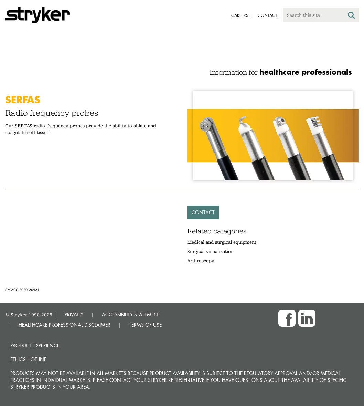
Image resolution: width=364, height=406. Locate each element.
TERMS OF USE (145, 325)
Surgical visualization (210, 251)
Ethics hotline (28, 359)
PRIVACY (74, 314)
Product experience (35, 345)
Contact (203, 212)
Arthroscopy (200, 260)
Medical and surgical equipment (221, 242)
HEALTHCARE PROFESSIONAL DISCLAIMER (64, 325)
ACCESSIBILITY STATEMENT (131, 314)
